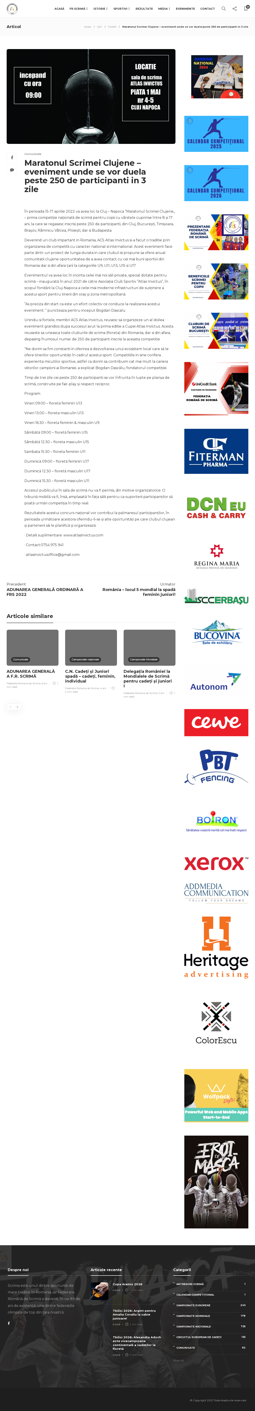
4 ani (103, 688)
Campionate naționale (85, 659)
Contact (207, 8)
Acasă (59, 8)
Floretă (112, 26)
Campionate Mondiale (144, 659)
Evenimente (185, 8)
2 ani (161, 693)
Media (163, 8)
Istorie (99, 8)
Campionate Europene (211, 1305)
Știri (99, 26)
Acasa (87, 26)
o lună (116, 1290)
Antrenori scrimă (211, 1284)
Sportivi (120, 8)
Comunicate (32, 154)
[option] (32, 660)
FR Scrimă (77, 8)
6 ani (44, 683)
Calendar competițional (211, 1294)
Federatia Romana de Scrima (24, 683)
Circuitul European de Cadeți (211, 1337)
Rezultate (144, 8)
